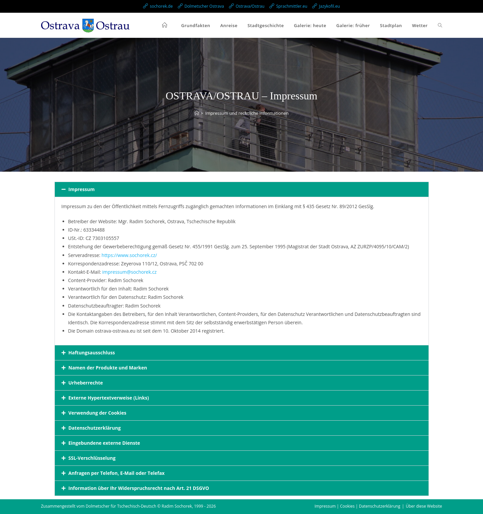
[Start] (197, 113)
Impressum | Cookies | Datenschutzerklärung (357, 506)
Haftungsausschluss (92, 352)
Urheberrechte (86, 382)
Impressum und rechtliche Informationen (247, 113)
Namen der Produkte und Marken (108, 367)
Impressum (82, 189)
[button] (242, 189)
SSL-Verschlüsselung (92, 458)
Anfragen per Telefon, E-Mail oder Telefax (117, 473)
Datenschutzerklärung (95, 428)
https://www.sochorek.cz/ (129, 255)
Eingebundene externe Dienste (104, 443)
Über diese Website (424, 506)
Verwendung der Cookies (98, 413)
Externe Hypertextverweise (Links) (109, 398)
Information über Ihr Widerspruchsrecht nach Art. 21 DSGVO (139, 488)
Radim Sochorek (177, 506)
